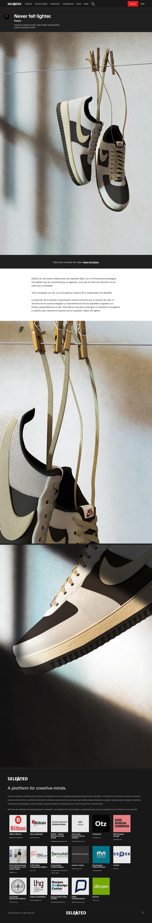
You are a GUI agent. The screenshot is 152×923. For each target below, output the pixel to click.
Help (142, 4)
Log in (133, 4)
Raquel (17, 21)
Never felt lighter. (91, 262)
